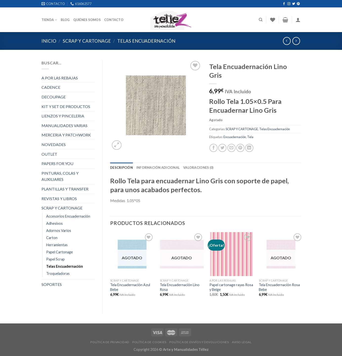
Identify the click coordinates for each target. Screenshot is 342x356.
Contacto (113, 20)
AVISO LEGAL (242, 342)
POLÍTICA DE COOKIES (149, 342)
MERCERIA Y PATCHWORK (66, 134)
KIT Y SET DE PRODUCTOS (65, 106)
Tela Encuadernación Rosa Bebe (279, 287)
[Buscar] (260, 19)
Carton (52, 238)
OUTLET (49, 154)
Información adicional (158, 167)
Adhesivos (54, 223)
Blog (65, 20)
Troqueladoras (58, 273)
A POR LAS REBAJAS (59, 77)
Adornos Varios (58, 230)
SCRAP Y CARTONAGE (87, 41)
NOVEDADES (53, 144)
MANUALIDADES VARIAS (64, 125)
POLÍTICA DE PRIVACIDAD (109, 342)
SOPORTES (51, 284)
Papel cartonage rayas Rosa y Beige (231, 287)
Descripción (121, 167)
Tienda (49, 20)
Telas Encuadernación (146, 41)
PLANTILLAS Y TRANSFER (64, 189)
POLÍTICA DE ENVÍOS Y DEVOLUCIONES (199, 342)
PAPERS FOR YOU (57, 163)
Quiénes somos (87, 20)
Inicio (48, 41)
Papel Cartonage (59, 252)
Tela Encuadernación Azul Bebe (130, 287)
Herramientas (57, 245)
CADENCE (50, 87)
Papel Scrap (55, 259)
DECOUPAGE (53, 96)
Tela (250, 137)
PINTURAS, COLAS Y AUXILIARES (60, 176)
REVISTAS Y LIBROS (59, 198)
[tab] (121, 167)
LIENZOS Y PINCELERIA (62, 115)
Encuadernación (234, 137)
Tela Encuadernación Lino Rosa (180, 287)
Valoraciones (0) (198, 167)
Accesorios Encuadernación (68, 216)
